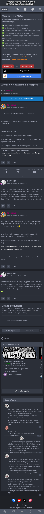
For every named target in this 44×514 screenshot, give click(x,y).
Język (17, 505)
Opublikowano (17, 107)
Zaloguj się (8, 66)
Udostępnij (10, 330)
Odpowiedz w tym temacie (22, 99)
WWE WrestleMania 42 (14, 361)
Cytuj (14, 162)
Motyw (25, 505)
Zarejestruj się (27, 66)
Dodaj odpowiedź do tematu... (16, 321)
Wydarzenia (8, 366)
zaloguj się (31, 310)
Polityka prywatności (17, 508)
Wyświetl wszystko (22, 391)
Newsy (15, 93)
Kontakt (30, 508)
